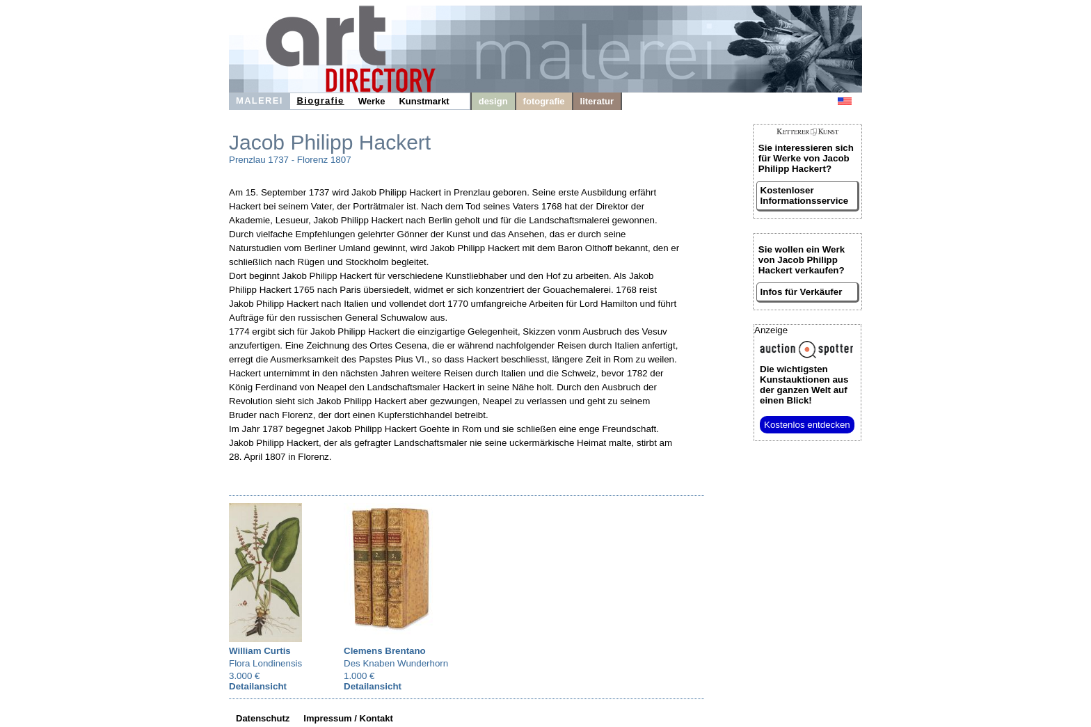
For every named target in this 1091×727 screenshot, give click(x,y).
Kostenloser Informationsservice (804, 195)
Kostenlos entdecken (807, 425)
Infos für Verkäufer (801, 292)
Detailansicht (258, 686)
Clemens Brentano (385, 651)
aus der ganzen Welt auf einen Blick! (804, 385)
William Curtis (260, 651)
